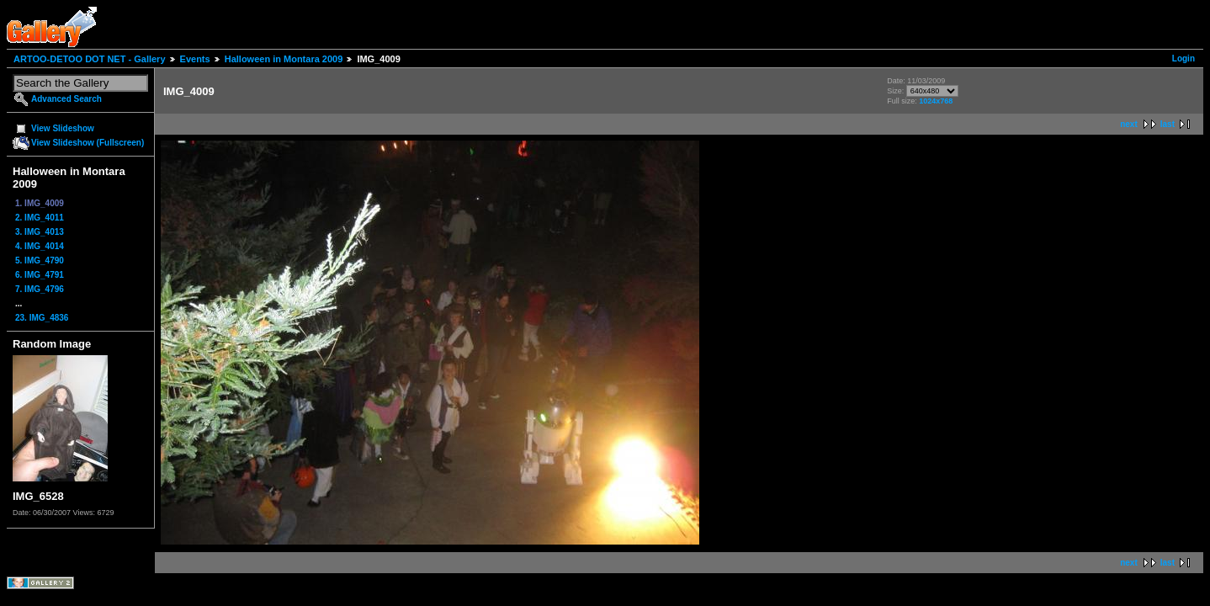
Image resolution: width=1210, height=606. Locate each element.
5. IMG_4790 (39, 260)
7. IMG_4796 (39, 289)
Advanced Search (66, 99)
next (1129, 124)
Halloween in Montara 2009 (284, 59)
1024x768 (936, 101)
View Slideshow (62, 128)
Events (195, 59)
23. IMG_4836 (41, 317)
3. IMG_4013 (39, 232)
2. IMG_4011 (39, 217)
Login (1183, 58)
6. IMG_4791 (39, 274)
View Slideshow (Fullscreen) (87, 142)
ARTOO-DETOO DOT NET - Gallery (89, 59)
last (1167, 124)
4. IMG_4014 (39, 246)
